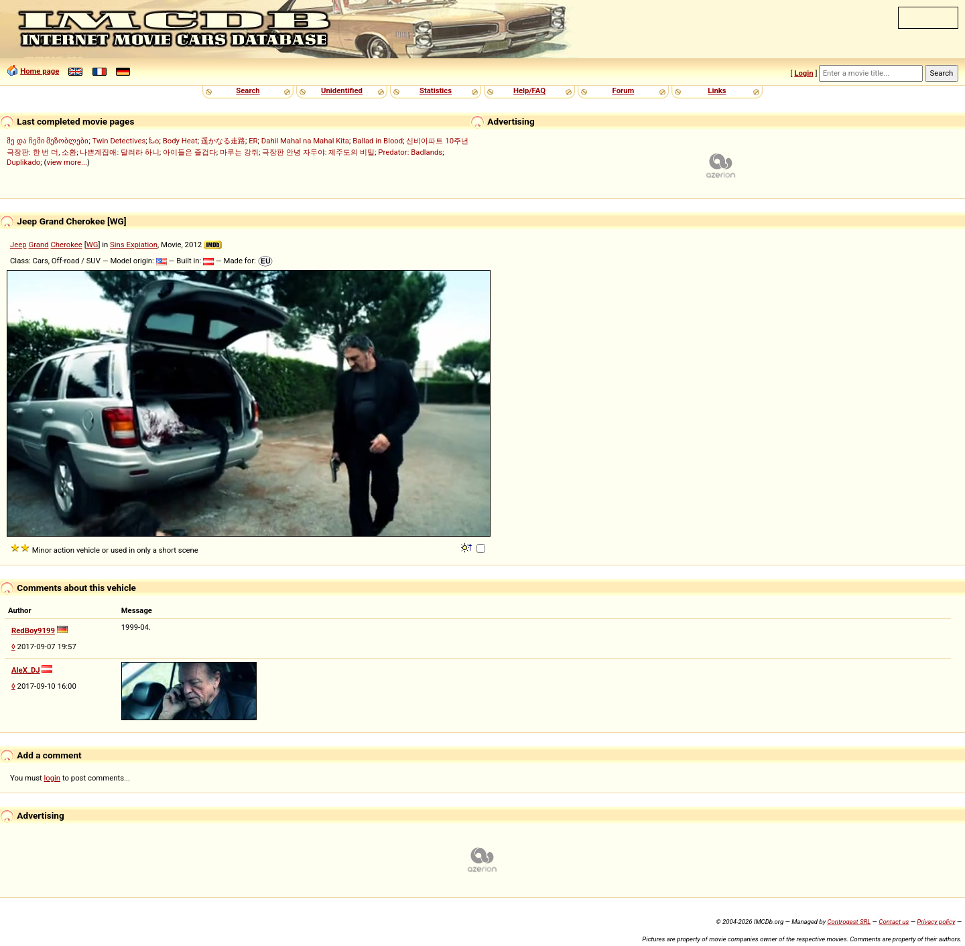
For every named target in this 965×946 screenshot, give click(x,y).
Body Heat (180, 140)
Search (247, 90)
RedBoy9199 (33, 630)
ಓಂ (154, 140)
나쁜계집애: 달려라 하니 (119, 152)
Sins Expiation (133, 244)
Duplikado (23, 162)
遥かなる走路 (223, 140)
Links (717, 90)
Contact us (894, 921)
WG (92, 244)
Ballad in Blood (377, 140)
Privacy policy (936, 921)
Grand (38, 244)
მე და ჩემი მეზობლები (47, 140)
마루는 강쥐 (239, 152)
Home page (39, 71)
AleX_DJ (25, 670)
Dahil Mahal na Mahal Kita (305, 140)
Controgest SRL (849, 921)
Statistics (436, 90)
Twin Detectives (119, 140)
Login (803, 73)
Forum (624, 90)
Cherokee (66, 244)
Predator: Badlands (410, 152)
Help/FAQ (529, 90)
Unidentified (342, 90)
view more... (66, 162)
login (52, 778)
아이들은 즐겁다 (189, 152)
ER (253, 140)
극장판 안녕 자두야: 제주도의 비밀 (318, 152)
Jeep (18, 244)
